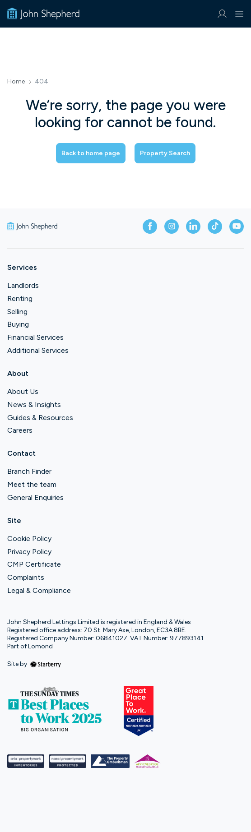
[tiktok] (215, 226)
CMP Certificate (34, 564)
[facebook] (150, 226)
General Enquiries (35, 497)
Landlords (23, 285)
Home (16, 82)
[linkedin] (193, 226)
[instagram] (171, 226)
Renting (20, 298)
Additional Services (38, 350)
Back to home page (90, 153)
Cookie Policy (29, 538)
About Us (22, 391)
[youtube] (236, 226)
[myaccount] (222, 14)
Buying (18, 324)
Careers (20, 430)
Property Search (165, 153)
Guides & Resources (40, 417)
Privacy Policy (29, 551)
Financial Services (35, 337)
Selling (17, 311)
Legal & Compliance (39, 590)
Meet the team (31, 484)
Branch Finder (29, 471)
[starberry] (45, 664)
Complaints (25, 577)
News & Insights (34, 404)
